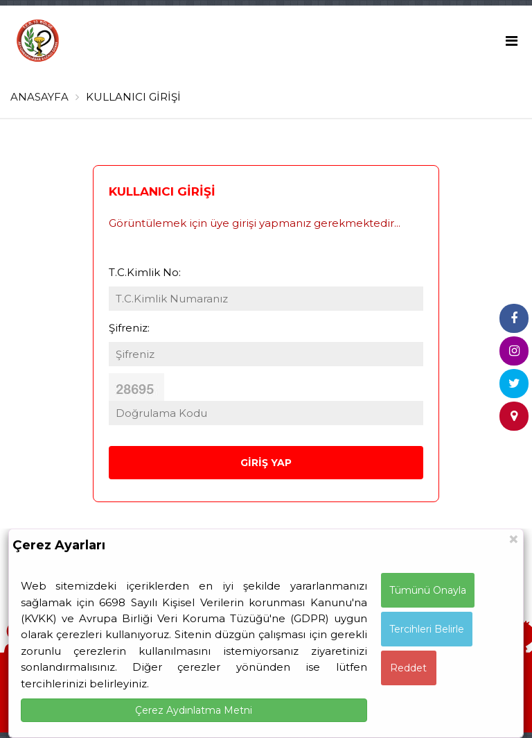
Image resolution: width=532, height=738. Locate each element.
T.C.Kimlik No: (145, 272)
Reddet (408, 668)
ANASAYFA (39, 96)
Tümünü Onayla (427, 590)
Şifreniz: (129, 327)
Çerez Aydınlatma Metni (193, 710)
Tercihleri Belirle (426, 629)
